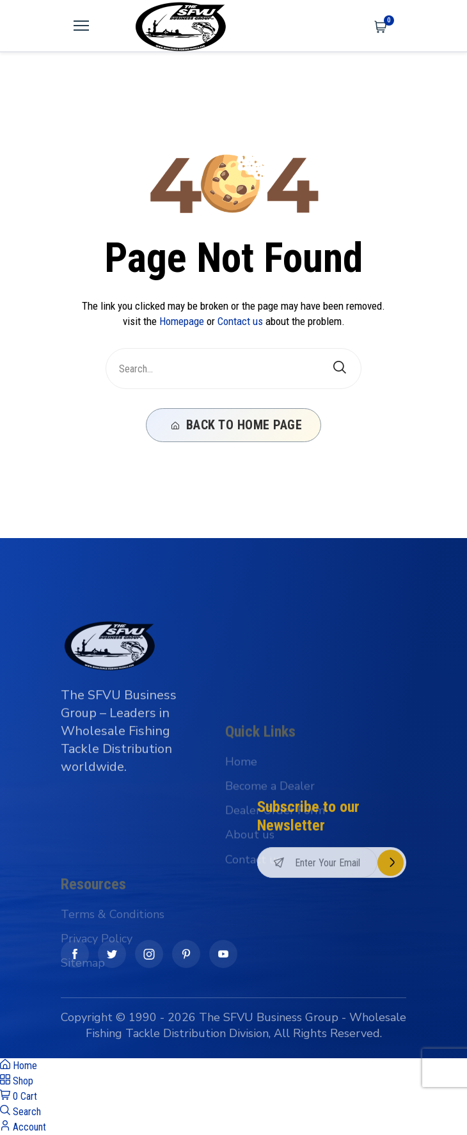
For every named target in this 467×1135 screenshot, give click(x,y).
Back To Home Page (237, 425)
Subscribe (390, 914)
